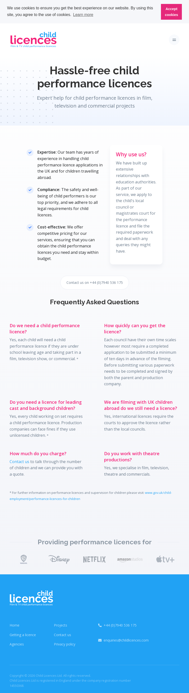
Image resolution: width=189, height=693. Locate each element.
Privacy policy (64, 643)
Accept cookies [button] (171, 12)
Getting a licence (23, 634)
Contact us (19, 461)
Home (14, 624)
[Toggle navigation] (174, 39)
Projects (60, 624)
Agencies (17, 643)
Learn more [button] (83, 15)
